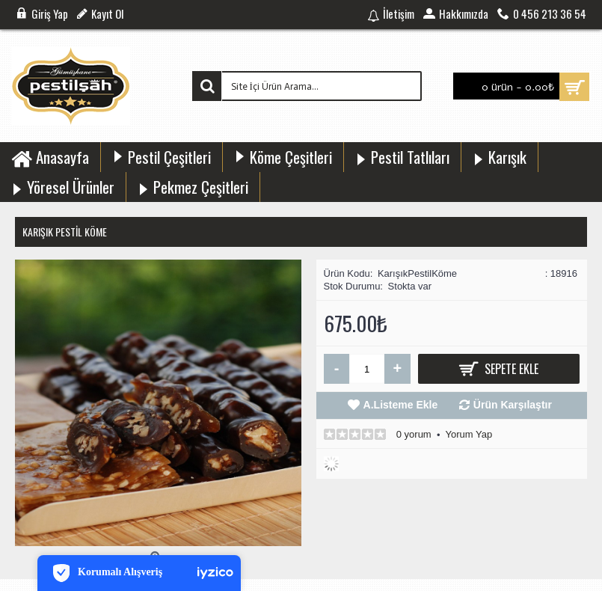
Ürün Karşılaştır (512, 405)
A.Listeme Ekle (400, 405)
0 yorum (413, 434)
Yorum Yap (468, 434)
